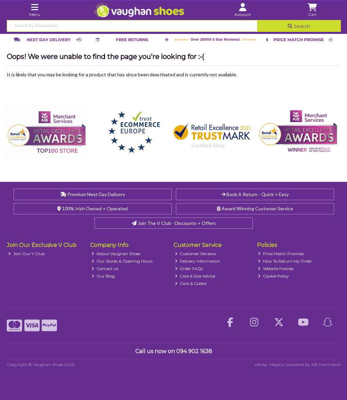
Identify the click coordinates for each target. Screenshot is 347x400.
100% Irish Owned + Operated (92, 208)
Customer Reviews (196, 253)
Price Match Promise (281, 253)
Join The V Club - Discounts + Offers (174, 223)
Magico (276, 364)
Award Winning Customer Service (255, 208)
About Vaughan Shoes (115, 253)
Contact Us (104, 268)
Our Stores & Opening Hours (121, 261)
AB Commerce (325, 364)
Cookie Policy (273, 276)
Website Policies (275, 268)
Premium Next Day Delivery (92, 194)
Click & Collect (191, 283)
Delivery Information (198, 261)
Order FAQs (189, 268)
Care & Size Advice (195, 276)
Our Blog (103, 276)
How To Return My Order (285, 261)
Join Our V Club (26, 253)
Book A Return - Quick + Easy (255, 194)
